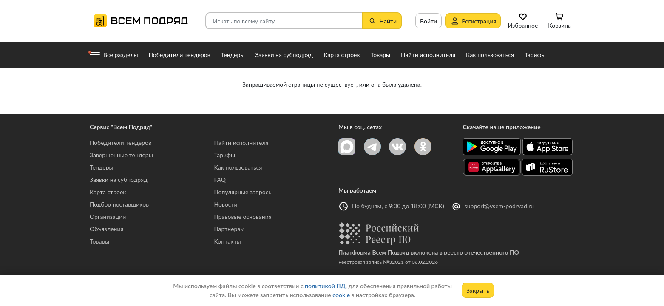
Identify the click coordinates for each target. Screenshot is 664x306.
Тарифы (225, 155)
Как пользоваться (238, 167)
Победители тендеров (120, 142)
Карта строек (108, 192)
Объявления (106, 228)
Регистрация (473, 21)
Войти (428, 21)
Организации (108, 216)
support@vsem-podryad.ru (499, 206)
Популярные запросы (243, 192)
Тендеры (102, 167)
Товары (99, 241)
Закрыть (477, 290)
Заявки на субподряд (119, 179)
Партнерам (229, 228)
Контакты (227, 241)
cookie (341, 294)
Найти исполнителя (241, 142)
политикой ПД (325, 285)
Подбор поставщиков (119, 204)
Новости (226, 204)
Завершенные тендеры (121, 155)
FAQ (220, 179)
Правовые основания (243, 216)
